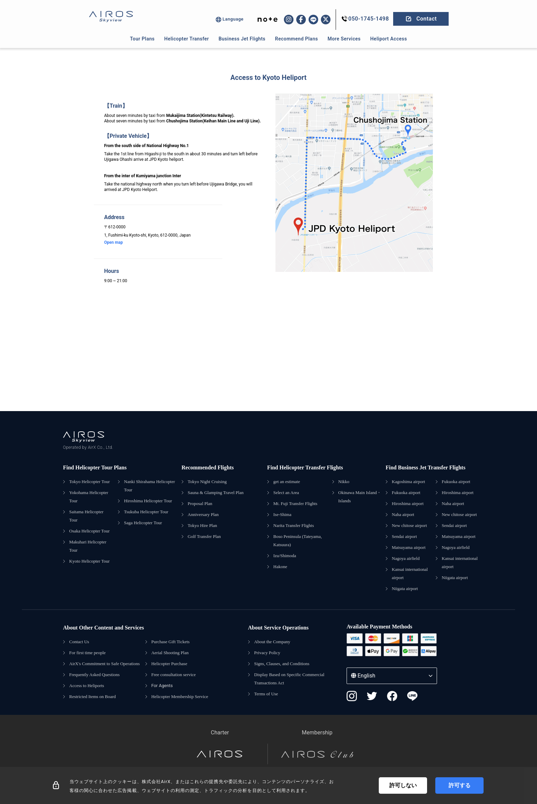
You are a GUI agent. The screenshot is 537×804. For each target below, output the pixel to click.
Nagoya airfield (406, 558)
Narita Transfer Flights (293, 525)
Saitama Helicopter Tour (86, 516)
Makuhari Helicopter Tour (88, 546)
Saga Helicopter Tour (143, 522)
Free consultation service (173, 674)
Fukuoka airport (406, 492)
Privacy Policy (267, 652)
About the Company (272, 641)
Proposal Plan (200, 503)
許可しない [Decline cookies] (403, 785)
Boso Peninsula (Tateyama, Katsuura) (297, 540)
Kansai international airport (410, 573)
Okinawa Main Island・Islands (360, 496)
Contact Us (79, 641)
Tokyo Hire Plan (202, 525)
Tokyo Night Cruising (207, 481)
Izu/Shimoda (284, 555)
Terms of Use (266, 693)
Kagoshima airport (408, 481)
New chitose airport (409, 525)
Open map (113, 242)
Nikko (344, 481)
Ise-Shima (282, 514)
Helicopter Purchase (169, 663)
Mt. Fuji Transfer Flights (295, 503)
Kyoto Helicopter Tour (89, 561)
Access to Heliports (86, 685)
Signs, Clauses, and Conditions (281, 663)
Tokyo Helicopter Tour (89, 481)
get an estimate (286, 481)
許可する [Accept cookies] (460, 785)
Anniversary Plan (203, 514)
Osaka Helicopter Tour (89, 530)
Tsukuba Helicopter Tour (146, 511)
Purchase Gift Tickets (170, 641)
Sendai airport (404, 536)
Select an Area (286, 492)
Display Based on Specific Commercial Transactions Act (289, 678)
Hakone (280, 566)
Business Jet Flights (241, 38)
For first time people (87, 652)
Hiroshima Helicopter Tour (148, 500)
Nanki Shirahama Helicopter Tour (149, 485)
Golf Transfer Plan (204, 536)
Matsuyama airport (409, 547)
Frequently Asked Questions (94, 674)
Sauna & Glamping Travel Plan (215, 492)
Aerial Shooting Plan (170, 652)
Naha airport (403, 514)
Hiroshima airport (408, 503)
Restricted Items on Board (92, 696)
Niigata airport (405, 588)
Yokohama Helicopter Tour (88, 496)
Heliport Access (388, 38)
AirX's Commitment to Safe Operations (104, 663)
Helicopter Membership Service (179, 696)
